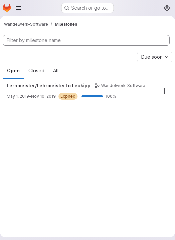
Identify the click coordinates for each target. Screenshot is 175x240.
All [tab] (56, 70)
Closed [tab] (36, 70)
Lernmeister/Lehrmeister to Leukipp (49, 85)
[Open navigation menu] (18, 8)
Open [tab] (13, 70)
